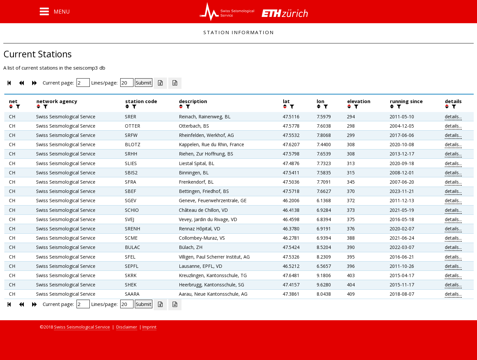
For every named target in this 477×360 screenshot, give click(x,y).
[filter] (17, 106)
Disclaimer (126, 327)
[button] (55, 11)
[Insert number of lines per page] (126, 82)
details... (453, 116)
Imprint (149, 327)
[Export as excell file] (160, 83)
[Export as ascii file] (175, 83)
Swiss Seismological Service (82, 327)
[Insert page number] (83, 82)
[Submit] (143, 82)
